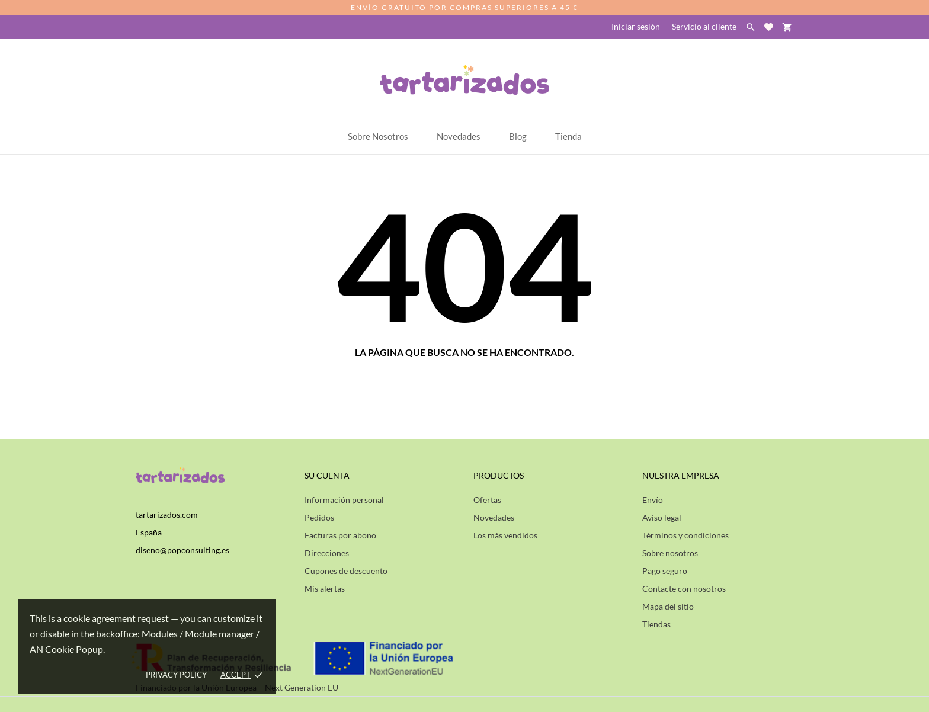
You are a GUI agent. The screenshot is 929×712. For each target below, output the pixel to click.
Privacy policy (176, 674)
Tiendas (656, 624)
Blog (518, 136)
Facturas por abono (340, 535)
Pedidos (319, 517)
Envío (652, 500)
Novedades (493, 517)
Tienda (568, 136)
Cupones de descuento (346, 571)
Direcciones (327, 553)
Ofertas (487, 500)
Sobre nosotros (670, 553)
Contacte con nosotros (684, 588)
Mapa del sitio (668, 606)
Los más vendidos (505, 535)
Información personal (344, 500)
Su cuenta (327, 475)
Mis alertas (325, 588)
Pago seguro (664, 571)
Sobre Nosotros (383, 130)
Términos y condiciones (685, 535)
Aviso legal (661, 517)
